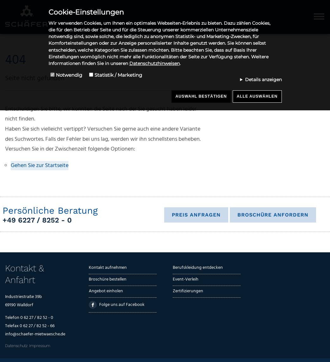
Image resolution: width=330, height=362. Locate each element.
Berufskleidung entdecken (198, 267)
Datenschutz (16, 345)
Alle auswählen (257, 96)
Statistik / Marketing (118, 75)
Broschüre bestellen (107, 279)
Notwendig (69, 75)
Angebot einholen (106, 291)
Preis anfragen (196, 215)
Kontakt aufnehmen (108, 267)
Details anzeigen (263, 79)
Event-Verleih (185, 279)
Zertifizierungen (188, 291)
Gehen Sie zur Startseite (39, 165)
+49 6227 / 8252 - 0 (37, 220)
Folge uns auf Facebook (116, 305)
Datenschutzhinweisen (154, 63)
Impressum (39, 345)
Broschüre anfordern (272, 215)
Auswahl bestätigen (201, 96)
